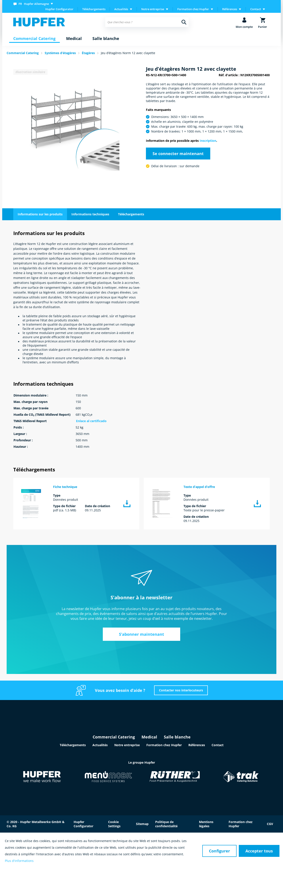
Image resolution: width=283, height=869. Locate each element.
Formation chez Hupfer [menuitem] (193, 9)
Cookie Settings (114, 824)
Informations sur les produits (40, 214)
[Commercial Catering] (34, 38)
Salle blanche (177, 737)
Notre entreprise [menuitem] (152, 9)
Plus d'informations (19, 861)
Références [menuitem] (229, 9)
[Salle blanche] (105, 38)
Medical (149, 737)
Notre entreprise (127, 745)
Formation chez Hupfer (164, 745)
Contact (218, 745)
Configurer (219, 851)
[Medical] (74, 38)
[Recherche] (184, 22)
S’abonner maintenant (141, 634)
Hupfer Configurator (59, 9)
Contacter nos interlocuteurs (181, 690)
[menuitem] (34, 3)
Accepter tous (259, 851)
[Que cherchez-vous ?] (147, 22)
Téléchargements (93, 9)
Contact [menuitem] (255, 9)
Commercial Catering (114, 737)
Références (196, 745)
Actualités (100, 745)
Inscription (208, 141)
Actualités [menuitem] (121, 9)
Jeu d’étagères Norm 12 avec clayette (128, 53)
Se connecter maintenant (178, 153)
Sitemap (142, 824)
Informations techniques (90, 214)
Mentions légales (206, 824)
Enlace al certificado (91, 421)
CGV (270, 824)
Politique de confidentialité (166, 824)
